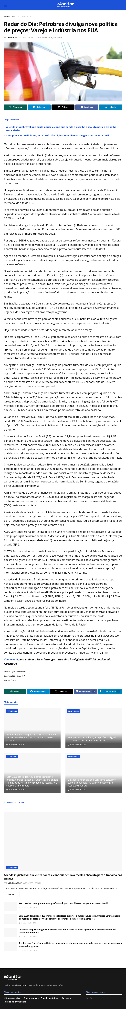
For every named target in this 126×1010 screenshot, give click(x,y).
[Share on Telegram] (39, 107)
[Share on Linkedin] (110, 107)
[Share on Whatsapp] (15, 107)
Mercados (26, 16)
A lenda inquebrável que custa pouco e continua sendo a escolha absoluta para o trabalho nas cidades (31, 737)
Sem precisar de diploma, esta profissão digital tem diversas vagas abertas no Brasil (57, 135)
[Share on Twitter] (63, 107)
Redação (12, 37)
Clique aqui (11, 659)
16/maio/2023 (30, 37)
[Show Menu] (5, 5)
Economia (12, 711)
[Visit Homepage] (65, 4)
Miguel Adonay (15, 883)
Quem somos (30, 999)
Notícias (16, 16)
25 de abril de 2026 (15, 745)
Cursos (65, 999)
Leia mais (13, 894)
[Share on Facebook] (86, 107)
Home (7, 16)
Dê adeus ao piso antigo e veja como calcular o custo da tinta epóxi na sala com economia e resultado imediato (92, 782)
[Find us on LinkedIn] (87, 999)
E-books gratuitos (49, 999)
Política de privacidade (15, 1002)
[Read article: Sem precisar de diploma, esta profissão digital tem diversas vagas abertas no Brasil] (93, 728)
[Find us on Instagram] (91, 999)
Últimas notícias (12, 999)
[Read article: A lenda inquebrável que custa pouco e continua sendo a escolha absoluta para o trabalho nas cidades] (32, 728)
